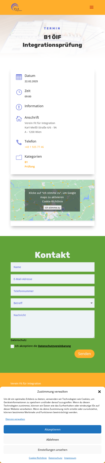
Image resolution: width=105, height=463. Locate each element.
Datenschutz (55, 457)
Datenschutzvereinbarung (54, 346)
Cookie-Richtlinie (38, 457)
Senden (84, 353)
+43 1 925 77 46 (34, 147)
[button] (99, 392)
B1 (26, 162)
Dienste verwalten (15, 419)
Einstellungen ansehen (52, 450)
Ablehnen (52, 439)
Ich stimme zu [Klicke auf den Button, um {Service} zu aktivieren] (52, 207)
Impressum (70, 457)
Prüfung (30, 166)
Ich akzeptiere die (41, 346)
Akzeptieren (52, 429)
